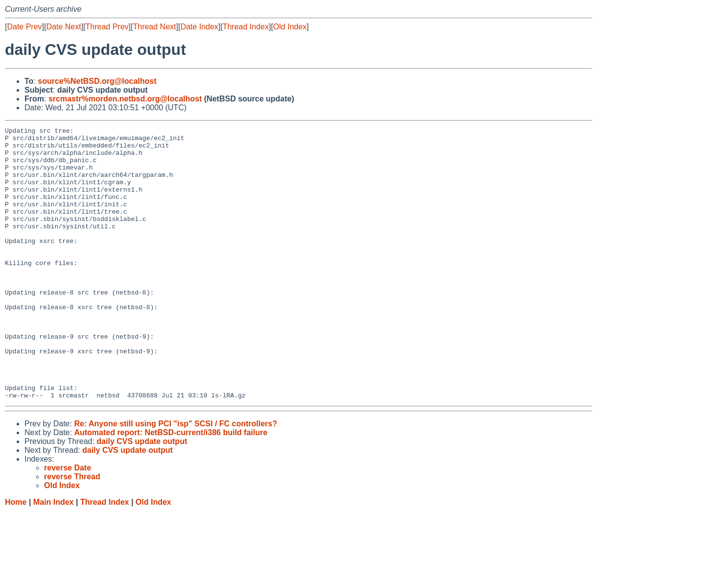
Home (15, 556)
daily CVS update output (141, 496)
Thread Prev (107, 27)
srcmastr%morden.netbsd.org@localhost (125, 99)
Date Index (199, 27)
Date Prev (24, 27)
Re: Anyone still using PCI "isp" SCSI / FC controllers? (175, 478)
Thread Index (246, 27)
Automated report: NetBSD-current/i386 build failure (170, 487)
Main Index (53, 556)
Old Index (289, 27)
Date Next (63, 27)
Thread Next (154, 27)
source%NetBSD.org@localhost (97, 81)
